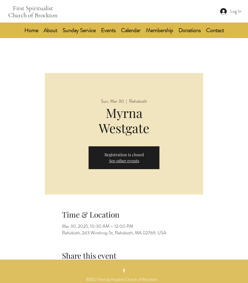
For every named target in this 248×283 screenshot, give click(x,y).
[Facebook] (124, 270)
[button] (50, 30)
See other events (124, 160)
